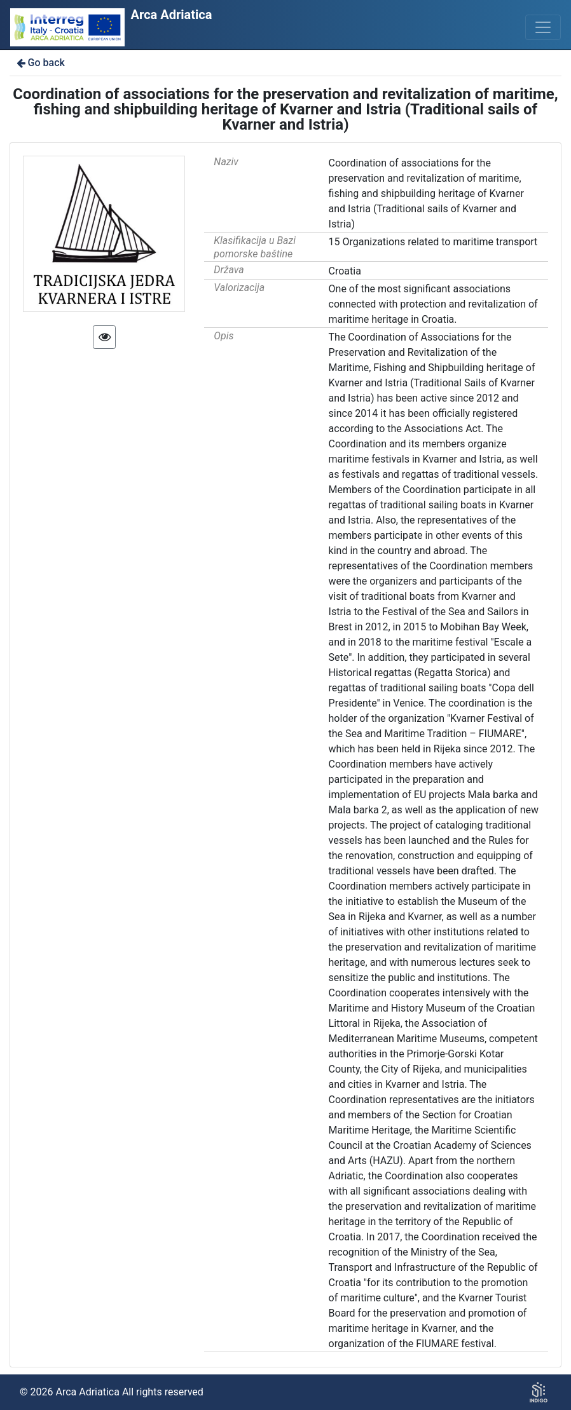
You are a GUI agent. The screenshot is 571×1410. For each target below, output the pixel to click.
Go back (40, 63)
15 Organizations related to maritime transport (433, 242)
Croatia (345, 271)
